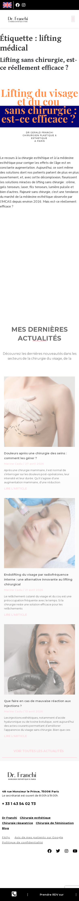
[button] (73, 19)
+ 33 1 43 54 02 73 (19, 804)
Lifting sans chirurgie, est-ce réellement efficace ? (38, 63)
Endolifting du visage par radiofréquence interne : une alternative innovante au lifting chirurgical (38, 579)
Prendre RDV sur (52, 894)
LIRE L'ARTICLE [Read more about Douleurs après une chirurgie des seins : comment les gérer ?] (15, 488)
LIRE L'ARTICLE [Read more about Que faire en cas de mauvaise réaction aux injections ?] (15, 736)
